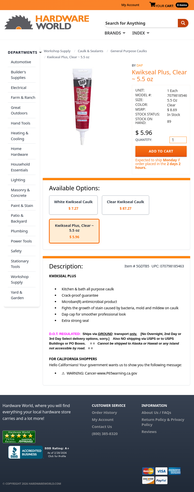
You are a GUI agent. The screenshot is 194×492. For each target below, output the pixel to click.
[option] (73, 205)
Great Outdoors (19, 110)
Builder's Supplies (18, 74)
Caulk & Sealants (90, 51)
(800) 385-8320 (104, 433)
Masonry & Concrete (20, 192)
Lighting (18, 179)
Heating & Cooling (19, 135)
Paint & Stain (22, 205)
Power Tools (21, 240)
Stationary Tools (20, 263)
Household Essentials (20, 167)
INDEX (138, 33)
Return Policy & (156, 419)
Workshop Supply (57, 51)
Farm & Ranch (23, 97)
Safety (16, 250)
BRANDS (113, 33)
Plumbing (19, 230)
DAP (140, 65)
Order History (104, 412)
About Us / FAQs (156, 412)
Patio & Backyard (19, 218)
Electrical (18, 87)
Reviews (149, 431)
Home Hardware (19, 151)
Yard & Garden (17, 295)
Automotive (21, 61)
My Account (130, 5)
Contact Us (102, 426)
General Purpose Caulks (128, 51)
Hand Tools (20, 123)
